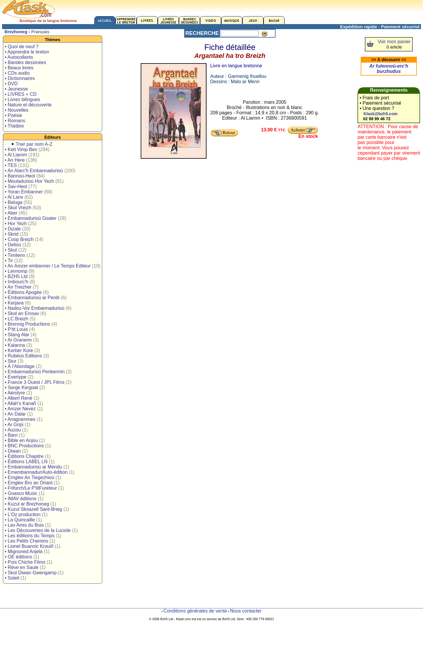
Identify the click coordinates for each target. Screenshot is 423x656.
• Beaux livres (19, 67)
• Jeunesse (16, 88)
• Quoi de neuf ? (21, 46)
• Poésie (13, 115)
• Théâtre (14, 125)
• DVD (11, 83)
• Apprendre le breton (27, 51)
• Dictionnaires (20, 78)
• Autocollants (19, 57)
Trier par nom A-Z (34, 144)
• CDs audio (17, 73)
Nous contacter (246, 610)
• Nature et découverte (28, 104)
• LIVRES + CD (20, 94)
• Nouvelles (16, 110)
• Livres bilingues (22, 99)
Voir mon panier (394, 41)
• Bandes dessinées (25, 62)
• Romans (15, 120)
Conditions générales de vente (195, 610)
